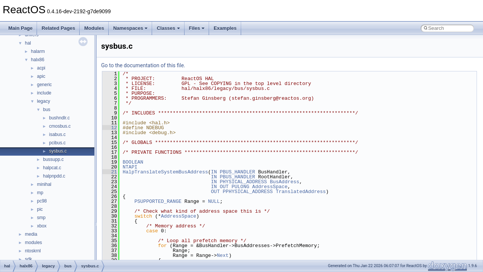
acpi (41, 68)
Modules (94, 28)
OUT (224, 186)
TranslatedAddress (301, 191)
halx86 (37, 59)
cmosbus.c (60, 126)
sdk (28, 259)
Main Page (20, 28)
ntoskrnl (33, 250)
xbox (41, 226)
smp (41, 217)
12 (109, 127)
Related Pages (58, 28)
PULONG (240, 186)
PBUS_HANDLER (237, 171)
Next (223, 255)
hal (28, 43)
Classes (168, 28)
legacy (43, 101)
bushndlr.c (59, 118)
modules (33, 242)
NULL (214, 201)
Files (197, 28)
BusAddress (284, 181)
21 (109, 171)
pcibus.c (57, 142)
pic (40, 209)
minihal (44, 184)
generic (44, 84)
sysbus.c (58, 151)
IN (214, 171)
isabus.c (57, 134)
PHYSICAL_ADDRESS (243, 181)
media (31, 234)
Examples (225, 28)
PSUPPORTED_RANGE (158, 201)
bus (46, 109)
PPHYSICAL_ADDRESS (248, 191)
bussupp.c (53, 159)
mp (40, 192)
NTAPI (130, 167)
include (44, 93)
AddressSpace (270, 186)
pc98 (42, 201)
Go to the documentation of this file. (143, 65)
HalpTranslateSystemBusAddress (165, 171)
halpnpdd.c (54, 176)
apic (41, 76)
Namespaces (130, 28)
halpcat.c (52, 167)
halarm (38, 51)
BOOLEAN (133, 162)
